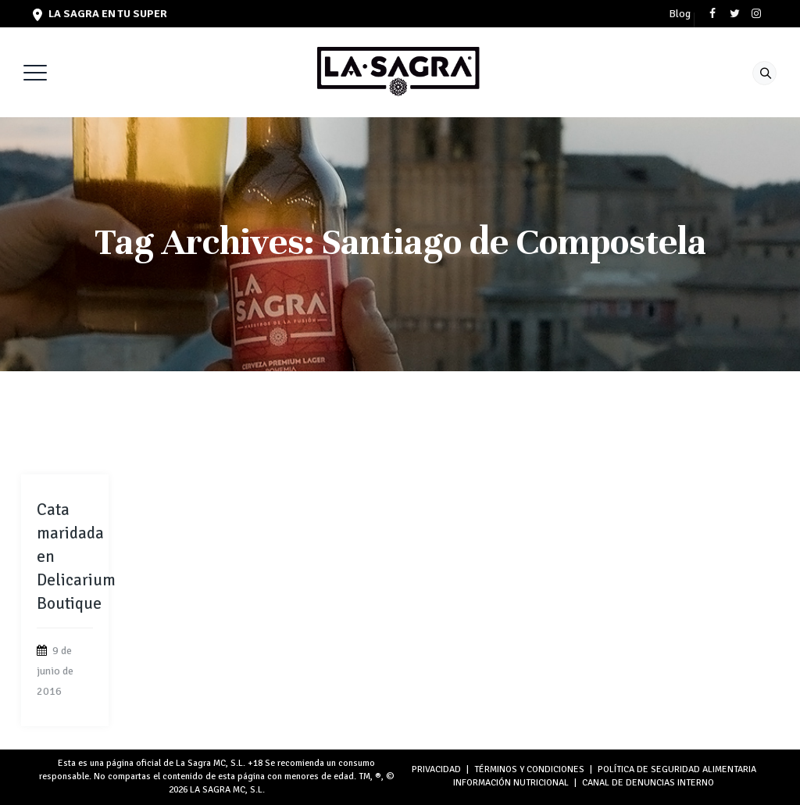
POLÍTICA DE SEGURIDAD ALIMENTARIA (677, 769)
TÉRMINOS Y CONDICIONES (529, 769)
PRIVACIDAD (436, 769)
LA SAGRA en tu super (100, 13)
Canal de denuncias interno (648, 783)
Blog (680, 14)
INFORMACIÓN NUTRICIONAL (511, 783)
